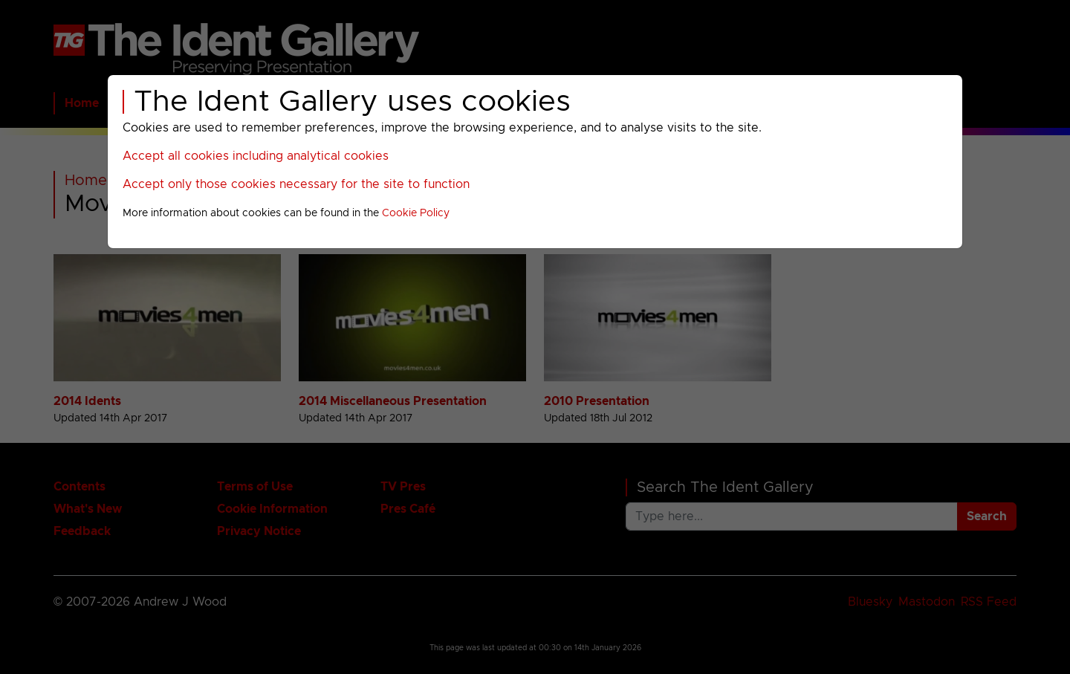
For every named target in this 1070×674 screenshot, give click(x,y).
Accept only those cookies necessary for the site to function (296, 184)
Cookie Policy (416, 213)
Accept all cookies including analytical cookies (256, 156)
